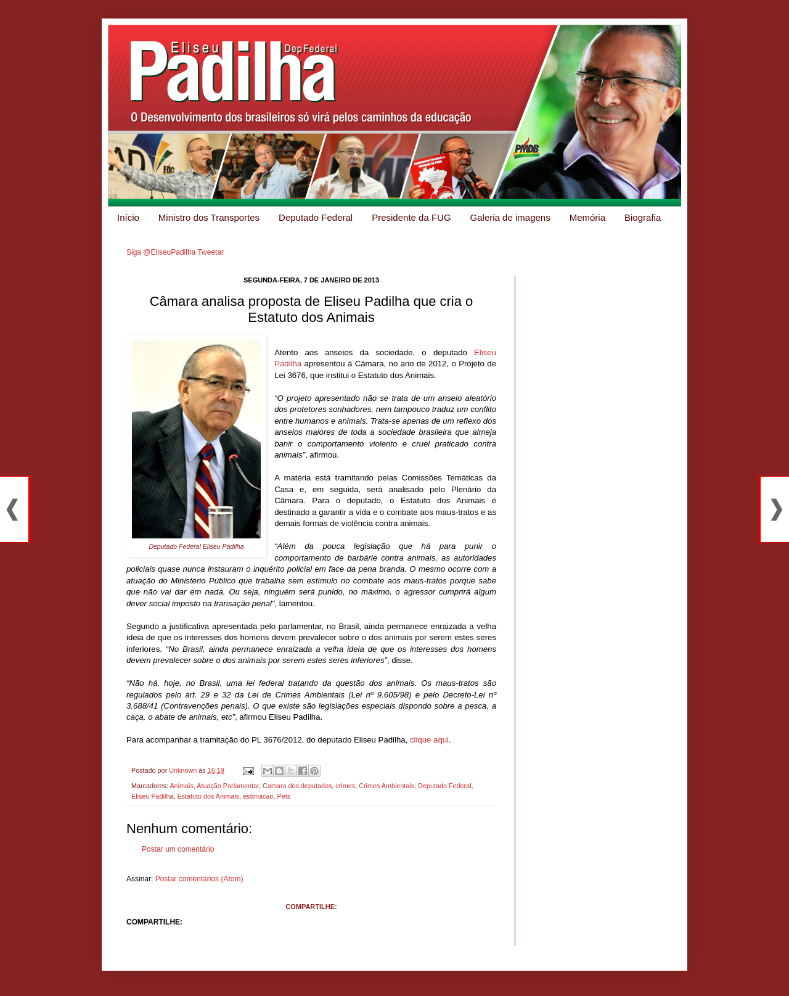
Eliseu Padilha (152, 796)
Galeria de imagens (510, 217)
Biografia (642, 217)
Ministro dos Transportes (209, 217)
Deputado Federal (316, 217)
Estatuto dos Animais (208, 796)
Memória (587, 217)
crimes (345, 785)
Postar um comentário (178, 849)
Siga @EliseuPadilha (160, 252)
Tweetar (210, 252)
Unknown (183, 770)
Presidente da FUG (411, 217)
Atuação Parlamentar (228, 785)
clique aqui (429, 739)
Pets (283, 796)
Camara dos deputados (297, 785)
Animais (181, 785)
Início (128, 217)
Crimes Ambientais (386, 785)
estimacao (258, 796)
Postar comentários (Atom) (199, 879)
